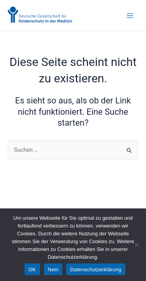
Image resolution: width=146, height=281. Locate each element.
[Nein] (136, 245)
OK (32, 269)
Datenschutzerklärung (95, 269)
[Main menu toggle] (130, 15)
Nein (53, 269)
